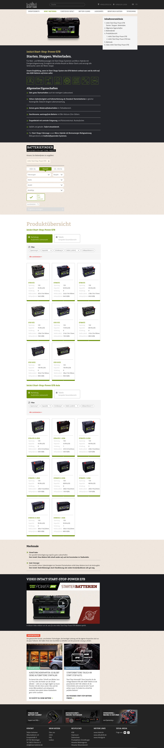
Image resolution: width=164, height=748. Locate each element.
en (136, 4)
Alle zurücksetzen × (35, 257)
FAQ (50, 737)
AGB (72, 732)
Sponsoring (131, 11)
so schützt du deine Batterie (40, 698)
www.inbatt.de (99, 732)
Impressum (75, 735)
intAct (51, 735)
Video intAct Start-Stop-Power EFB (117, 45)
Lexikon (51, 740)
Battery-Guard (84, 11)
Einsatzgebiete (34, 11)
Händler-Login (120, 4)
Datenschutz (75, 737)
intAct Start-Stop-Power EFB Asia (119, 39)
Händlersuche (104, 4)
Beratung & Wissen (115, 11)
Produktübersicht (111, 33)
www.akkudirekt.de (100, 735)
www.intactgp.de (99, 737)
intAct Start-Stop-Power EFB (117, 36)
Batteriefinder (110, 31)
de (133, 4)
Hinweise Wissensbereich (79, 745)
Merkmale (109, 42)
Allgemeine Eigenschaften (114, 28)
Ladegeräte (99, 11)
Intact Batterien (50, 11)
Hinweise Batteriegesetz (79, 742)
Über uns (52, 732)
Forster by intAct (67, 11)
